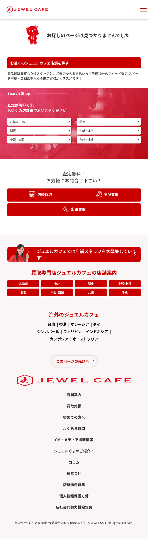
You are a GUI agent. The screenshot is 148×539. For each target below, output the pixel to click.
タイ (96, 324)
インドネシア (97, 331)
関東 (91, 283)
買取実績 (74, 406)
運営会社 (74, 473)
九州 (91, 292)
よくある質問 (74, 428)
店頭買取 (44, 194)
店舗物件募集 (74, 484)
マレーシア (80, 324)
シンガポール (48, 331)
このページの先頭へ (72, 361)
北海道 (23, 283)
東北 (57, 283)
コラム (74, 462)
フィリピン (72, 331)
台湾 (51, 324)
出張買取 (78, 209)
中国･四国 (57, 292)
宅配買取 (111, 194)
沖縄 (125, 292)
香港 (62, 324)
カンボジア (59, 339)
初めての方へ (74, 417)
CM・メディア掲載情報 (74, 439)
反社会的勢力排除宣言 (74, 507)
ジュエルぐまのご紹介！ (74, 451)
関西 (23, 292)
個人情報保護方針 (74, 496)
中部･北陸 (124, 283)
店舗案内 (74, 394)
